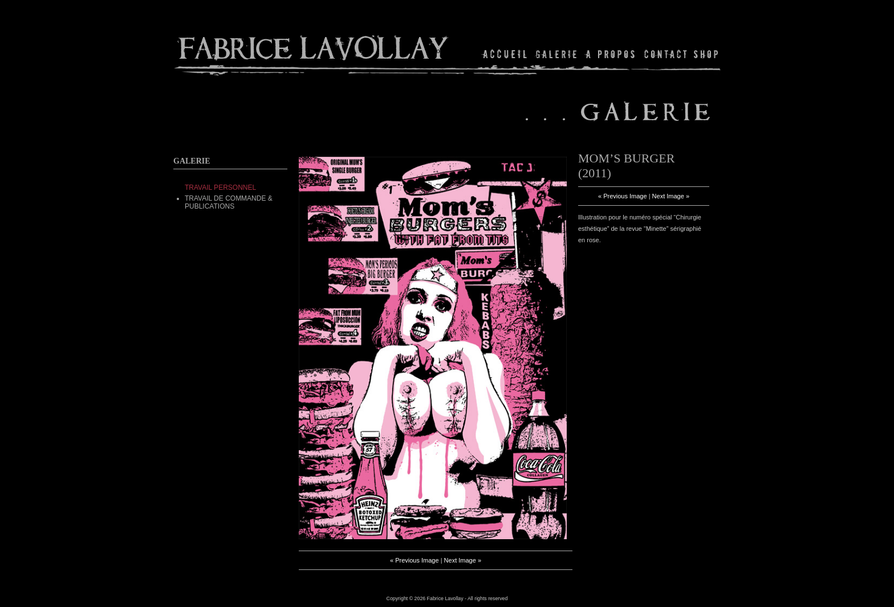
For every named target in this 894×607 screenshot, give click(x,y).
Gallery (556, 53)
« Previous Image (414, 560)
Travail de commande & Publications (229, 202)
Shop (705, 53)
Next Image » (462, 560)
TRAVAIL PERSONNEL (220, 188)
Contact (665, 53)
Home (505, 53)
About (611, 53)
